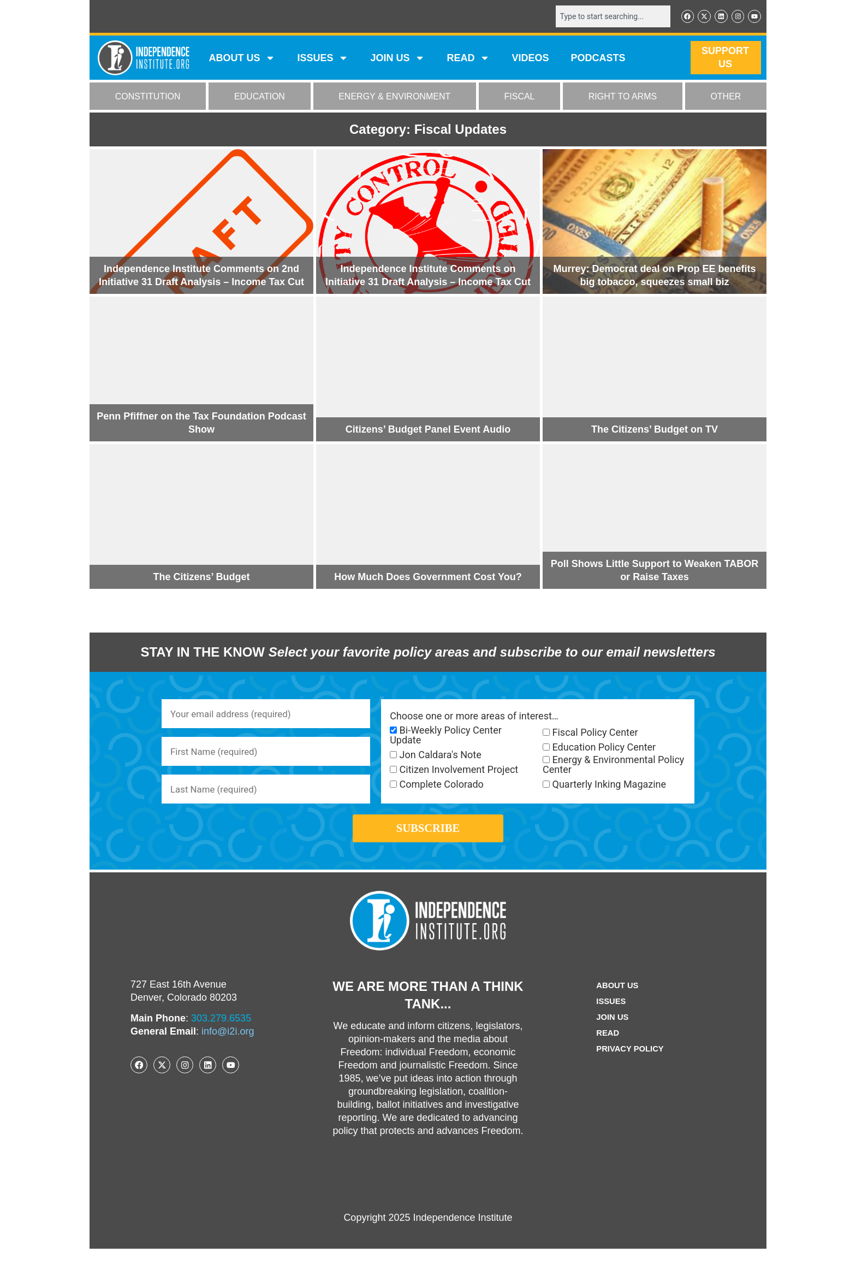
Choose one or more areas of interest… (474, 717)
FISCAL (519, 97)
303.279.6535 (221, 1033)
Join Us (610, 1032)
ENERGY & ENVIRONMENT (394, 97)
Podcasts (598, 59)
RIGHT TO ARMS (622, 97)
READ (468, 59)
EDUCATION (259, 97)
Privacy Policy (630, 1064)
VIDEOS (530, 59)
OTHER (725, 97)
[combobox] (606, 17)
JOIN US (397, 59)
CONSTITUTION (148, 97)
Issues (322, 59)
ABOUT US (242, 59)
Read (605, 1048)
